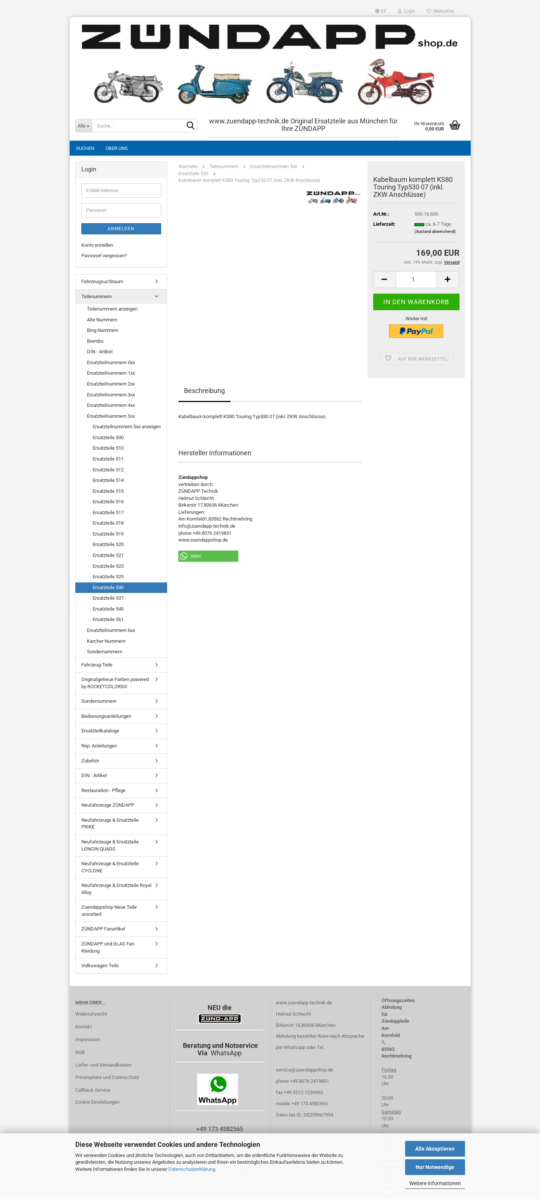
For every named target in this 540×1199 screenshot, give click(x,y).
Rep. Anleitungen (99, 746)
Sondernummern (104, 651)
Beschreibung (204, 391)
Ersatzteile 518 (108, 523)
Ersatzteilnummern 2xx (111, 384)
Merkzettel (440, 11)
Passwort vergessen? (104, 255)
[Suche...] (83, 125)
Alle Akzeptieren (435, 1149)
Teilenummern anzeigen (112, 309)
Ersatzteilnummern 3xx (111, 395)
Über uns (117, 148)
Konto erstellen (97, 245)
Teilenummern (96, 296)
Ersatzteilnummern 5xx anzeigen (127, 426)
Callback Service (93, 1090)
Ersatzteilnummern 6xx (111, 630)
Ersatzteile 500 (108, 437)
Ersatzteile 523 (108, 566)
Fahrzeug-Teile (96, 665)
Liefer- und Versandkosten (103, 1065)
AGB (80, 1052)
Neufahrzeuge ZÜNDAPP (107, 805)
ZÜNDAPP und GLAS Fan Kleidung (107, 947)
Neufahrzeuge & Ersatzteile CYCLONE (110, 867)
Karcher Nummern (106, 641)
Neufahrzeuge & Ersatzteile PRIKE (110, 823)
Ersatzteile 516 (108, 501)
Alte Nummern (102, 320)
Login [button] (406, 11)
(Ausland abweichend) (435, 231)
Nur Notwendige (435, 1167)
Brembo (95, 341)
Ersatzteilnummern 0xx (111, 362)
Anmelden (121, 228)
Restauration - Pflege (103, 790)
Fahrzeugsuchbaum (102, 281)
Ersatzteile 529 (108, 576)
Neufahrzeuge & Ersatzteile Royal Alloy (116, 888)
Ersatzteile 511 (108, 459)
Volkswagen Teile (100, 965)
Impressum (87, 1039)
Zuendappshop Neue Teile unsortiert (109, 910)
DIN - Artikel (99, 351)
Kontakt (83, 1026)
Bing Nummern (102, 330)
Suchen (85, 148)
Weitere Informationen (435, 1183)
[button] (380, 11)
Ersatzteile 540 (108, 609)
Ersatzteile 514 (108, 480)
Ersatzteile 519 (108, 534)
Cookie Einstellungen (97, 1102)
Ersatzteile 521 (108, 555)
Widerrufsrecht (91, 1014)
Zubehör (90, 761)
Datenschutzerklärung (191, 1169)
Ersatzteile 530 (108, 587)
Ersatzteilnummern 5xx (111, 416)
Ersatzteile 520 (108, 544)
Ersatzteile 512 (108, 470)
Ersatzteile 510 (108, 448)
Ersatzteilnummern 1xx (111, 373)
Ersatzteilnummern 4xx (111, 405)
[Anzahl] (416, 279)
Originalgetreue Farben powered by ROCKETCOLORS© (115, 683)
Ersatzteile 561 (108, 619)
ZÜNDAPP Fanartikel (103, 929)
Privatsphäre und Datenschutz (107, 1077)
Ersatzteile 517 (108, 512)
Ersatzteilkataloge (100, 731)
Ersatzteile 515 (108, 491)
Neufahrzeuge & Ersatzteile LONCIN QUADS (110, 845)
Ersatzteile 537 (108, 598)
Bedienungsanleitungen (106, 716)
